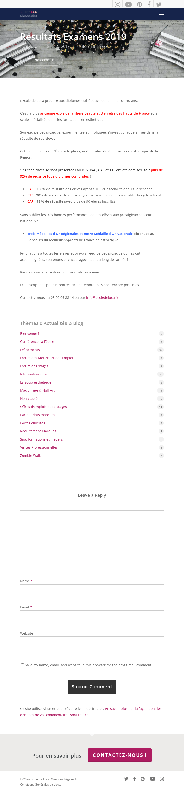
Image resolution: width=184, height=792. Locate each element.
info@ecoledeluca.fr (102, 297)
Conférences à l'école (37, 341)
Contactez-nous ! (120, 755)
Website (26, 633)
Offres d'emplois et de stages (43, 406)
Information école (96, 46)
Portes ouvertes (32, 423)
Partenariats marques (37, 415)
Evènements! (30, 349)
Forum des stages (34, 366)
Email (26, 607)
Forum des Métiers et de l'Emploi (46, 358)
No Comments (41, 60)
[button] (161, 14)
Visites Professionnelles (39, 447)
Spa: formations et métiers (41, 439)
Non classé (29, 398)
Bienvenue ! (29, 333)
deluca (31, 46)
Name (26, 581)
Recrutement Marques (38, 431)
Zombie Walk (30, 455)
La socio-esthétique (35, 382)
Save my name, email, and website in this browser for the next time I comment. (88, 665)
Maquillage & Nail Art (37, 390)
